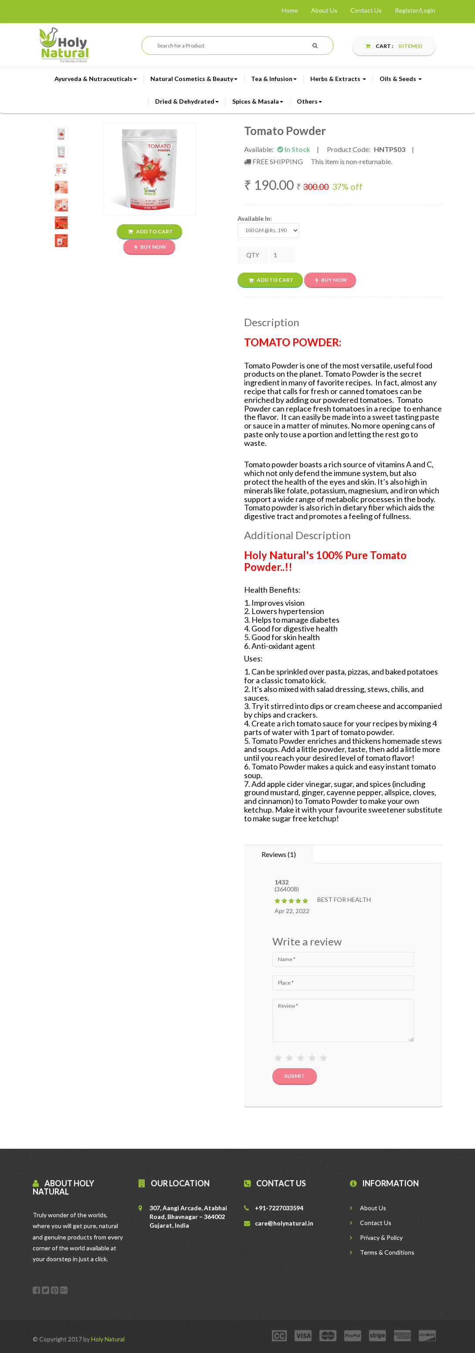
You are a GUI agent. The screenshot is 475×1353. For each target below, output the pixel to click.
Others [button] (309, 101)
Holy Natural (108, 1339)
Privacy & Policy (376, 1237)
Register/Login (415, 10)
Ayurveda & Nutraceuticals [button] (95, 78)
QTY (252, 255)
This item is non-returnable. (351, 161)
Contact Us (366, 10)
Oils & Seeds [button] (401, 78)
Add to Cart (150, 231)
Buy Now (150, 246)
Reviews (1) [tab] (278, 854)
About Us (324, 10)
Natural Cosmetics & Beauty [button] (194, 78)
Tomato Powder (285, 131)
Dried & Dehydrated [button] (187, 101)
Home (290, 10)
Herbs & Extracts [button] (338, 78)
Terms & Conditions (382, 1252)
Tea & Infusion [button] (274, 78)
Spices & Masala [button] (257, 101)
